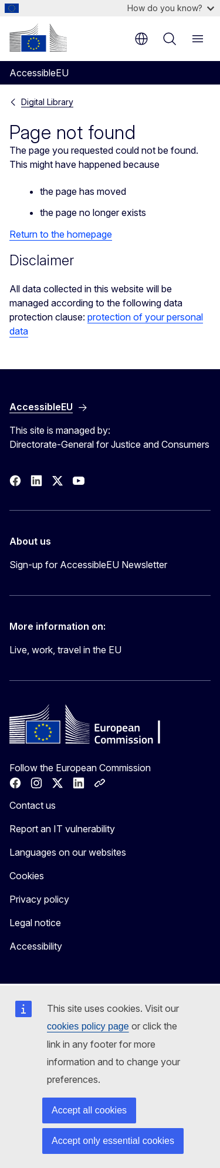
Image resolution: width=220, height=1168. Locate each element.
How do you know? (170, 8)
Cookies (26, 876)
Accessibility (35, 946)
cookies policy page (88, 1026)
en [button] (141, 39)
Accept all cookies (89, 1110)
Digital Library (47, 102)
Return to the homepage (60, 234)
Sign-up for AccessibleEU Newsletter (88, 565)
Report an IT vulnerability (62, 829)
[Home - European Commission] (38, 37)
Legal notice (35, 923)
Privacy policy (39, 899)
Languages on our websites (67, 852)
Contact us (32, 805)
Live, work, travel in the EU (65, 650)
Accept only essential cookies (113, 1141)
